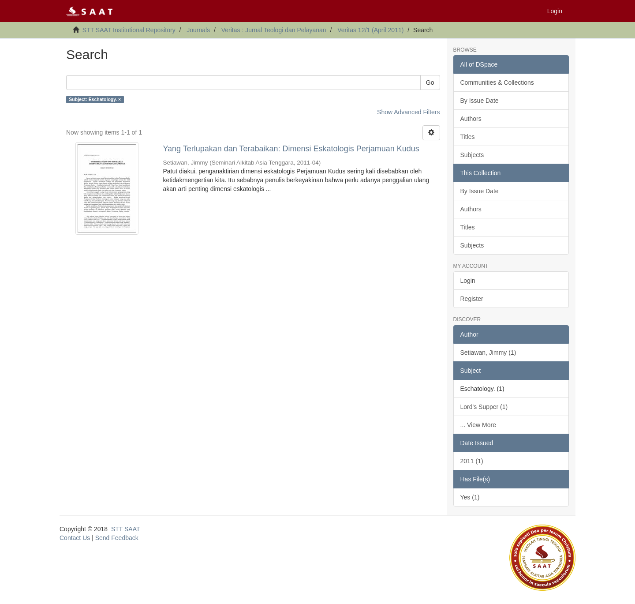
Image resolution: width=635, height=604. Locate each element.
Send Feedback (116, 537)
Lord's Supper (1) (484, 406)
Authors (471, 118)
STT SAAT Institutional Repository (129, 30)
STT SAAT (125, 529)
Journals (198, 30)
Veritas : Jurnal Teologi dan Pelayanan (273, 30)
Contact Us (75, 537)
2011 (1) (471, 461)
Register (471, 298)
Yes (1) (470, 497)
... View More (478, 424)
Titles (467, 136)
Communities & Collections (497, 82)
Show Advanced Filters (408, 112)
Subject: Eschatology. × (95, 99)
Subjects (472, 154)
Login (467, 280)
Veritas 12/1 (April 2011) (370, 30)
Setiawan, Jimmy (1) (488, 352)
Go (430, 82)
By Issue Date (479, 100)
